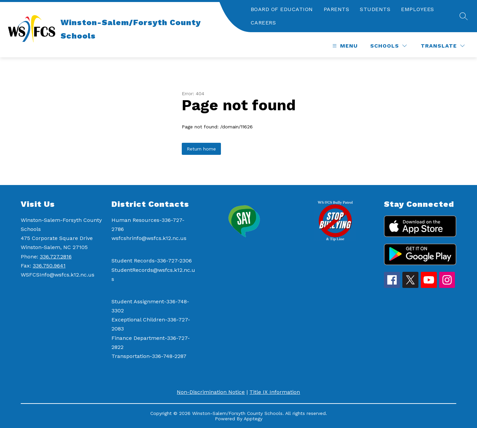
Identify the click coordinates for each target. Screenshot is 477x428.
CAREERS (263, 22)
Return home (201, 148)
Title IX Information (274, 392)
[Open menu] (344, 46)
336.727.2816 (56, 256)
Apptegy (253, 418)
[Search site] (464, 16)
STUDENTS (375, 9)
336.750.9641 (49, 265)
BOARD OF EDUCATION (282, 9)
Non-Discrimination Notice (211, 392)
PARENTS (336, 9)
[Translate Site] (442, 46)
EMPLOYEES (417, 9)
